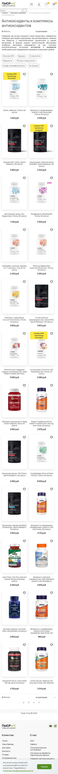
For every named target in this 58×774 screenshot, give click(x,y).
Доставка (6, 748)
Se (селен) (34, 66)
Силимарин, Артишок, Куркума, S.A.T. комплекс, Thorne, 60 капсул (14, 268)
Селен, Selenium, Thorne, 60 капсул (14, 111)
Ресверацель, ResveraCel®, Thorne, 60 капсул (42, 215)
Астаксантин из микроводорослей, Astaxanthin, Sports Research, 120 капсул (42, 320)
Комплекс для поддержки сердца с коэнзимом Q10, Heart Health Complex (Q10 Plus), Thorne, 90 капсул (14, 371)
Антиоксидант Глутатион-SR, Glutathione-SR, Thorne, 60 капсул (41, 371)
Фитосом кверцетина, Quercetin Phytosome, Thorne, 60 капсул (42, 268)
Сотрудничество (9, 758)
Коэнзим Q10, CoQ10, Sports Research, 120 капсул (14, 163)
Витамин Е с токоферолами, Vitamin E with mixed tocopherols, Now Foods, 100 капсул (41, 631)
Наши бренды (8, 744)
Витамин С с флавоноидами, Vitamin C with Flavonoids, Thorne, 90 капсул (41, 112)
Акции (4, 741)
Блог (32, 741)
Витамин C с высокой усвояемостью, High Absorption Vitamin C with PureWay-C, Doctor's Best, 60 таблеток (41, 579)
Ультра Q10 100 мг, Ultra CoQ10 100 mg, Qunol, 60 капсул (14, 682)
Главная (5, 13)
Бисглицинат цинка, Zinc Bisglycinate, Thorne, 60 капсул (14, 215)
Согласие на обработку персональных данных (40, 754)
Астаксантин (34, 56)
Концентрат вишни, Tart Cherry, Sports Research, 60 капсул (14, 474)
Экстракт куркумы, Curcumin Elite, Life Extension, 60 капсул (14, 630)
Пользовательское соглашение (38, 749)
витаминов (35, 47)
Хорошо (44, 766)
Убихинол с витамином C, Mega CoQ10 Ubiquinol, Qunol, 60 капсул (14, 423)
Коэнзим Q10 (8, 56)
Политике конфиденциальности (18, 770)
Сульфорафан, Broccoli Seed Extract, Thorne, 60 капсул (41, 474)
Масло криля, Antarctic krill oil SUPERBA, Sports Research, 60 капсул (41, 164)
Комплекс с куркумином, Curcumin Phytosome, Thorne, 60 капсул (14, 320)
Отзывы (5, 754)
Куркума (21, 56)
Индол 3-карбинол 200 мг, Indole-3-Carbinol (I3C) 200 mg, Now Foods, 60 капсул (41, 423)
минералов (51, 47)
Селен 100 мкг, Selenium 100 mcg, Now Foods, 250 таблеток (41, 682)
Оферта (33, 744)
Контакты (6, 751)
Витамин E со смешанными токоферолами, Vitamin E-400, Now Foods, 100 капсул (42, 527)
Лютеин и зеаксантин (26, 61)
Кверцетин (7, 61)
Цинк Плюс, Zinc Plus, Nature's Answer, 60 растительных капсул (14, 579)
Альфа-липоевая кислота (14, 66)
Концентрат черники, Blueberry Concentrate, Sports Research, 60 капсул (14, 527)
